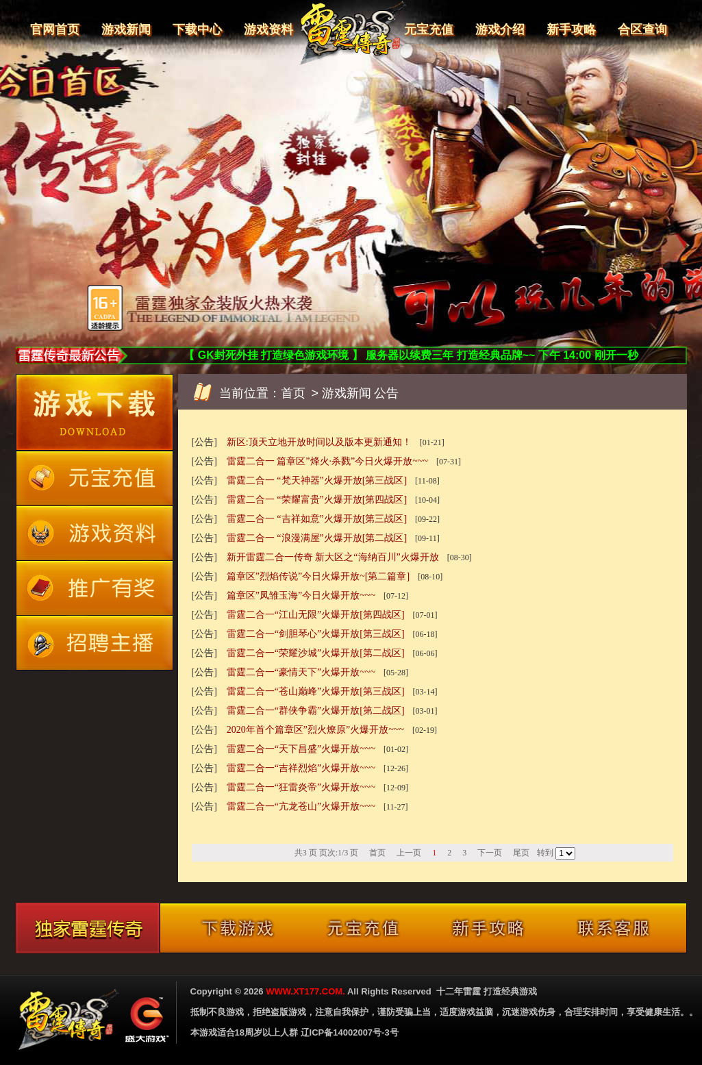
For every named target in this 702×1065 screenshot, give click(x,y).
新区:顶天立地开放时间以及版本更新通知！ (319, 442)
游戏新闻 (126, 29)
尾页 (521, 852)
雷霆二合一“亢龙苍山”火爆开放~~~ (301, 806)
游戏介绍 (500, 29)
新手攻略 (571, 29)
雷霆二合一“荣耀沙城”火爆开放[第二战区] (316, 653)
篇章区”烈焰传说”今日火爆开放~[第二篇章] (318, 576)
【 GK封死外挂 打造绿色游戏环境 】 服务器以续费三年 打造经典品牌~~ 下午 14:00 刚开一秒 (411, 355)
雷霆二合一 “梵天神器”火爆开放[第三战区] (317, 480)
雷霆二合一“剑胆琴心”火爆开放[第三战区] (316, 634)
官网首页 (54, 29)
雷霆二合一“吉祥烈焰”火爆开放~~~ (301, 768)
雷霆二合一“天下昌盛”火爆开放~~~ (301, 749)
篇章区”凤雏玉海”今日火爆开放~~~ (301, 595)
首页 (293, 393)
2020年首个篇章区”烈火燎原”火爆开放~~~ (315, 730)
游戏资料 (268, 29)
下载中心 (197, 29)
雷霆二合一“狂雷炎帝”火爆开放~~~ (301, 787)
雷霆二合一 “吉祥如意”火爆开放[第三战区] (317, 519)
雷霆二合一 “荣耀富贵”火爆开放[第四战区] (317, 499)
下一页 (489, 852)
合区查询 (642, 29)
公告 (386, 393)
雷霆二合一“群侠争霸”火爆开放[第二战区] (316, 710)
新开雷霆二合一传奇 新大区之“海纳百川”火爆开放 (333, 557)
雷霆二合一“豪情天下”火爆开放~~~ (301, 672)
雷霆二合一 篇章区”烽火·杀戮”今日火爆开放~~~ (327, 461)
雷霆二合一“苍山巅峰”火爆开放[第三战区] (316, 691)
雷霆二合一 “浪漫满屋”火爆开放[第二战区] (317, 538)
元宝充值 (428, 29)
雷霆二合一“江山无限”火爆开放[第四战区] (316, 615)
